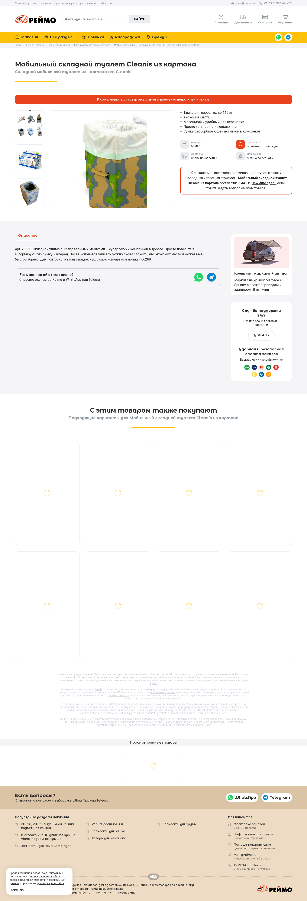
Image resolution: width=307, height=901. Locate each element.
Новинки (93, 37)
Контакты (104, 892)
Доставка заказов (249, 825)
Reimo (35, 19)
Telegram (288, 37)
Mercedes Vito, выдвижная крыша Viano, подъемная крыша (48, 837)
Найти (139, 19)
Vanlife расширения (107, 824)
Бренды (157, 37)
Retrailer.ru (153, 877)
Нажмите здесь (264, 183)
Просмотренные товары (153, 742)
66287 (98, 689)
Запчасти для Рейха (108, 831)
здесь (153, 683)
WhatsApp (278, 37)
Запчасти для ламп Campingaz (46, 846)
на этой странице (118, 695)
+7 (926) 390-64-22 (278, 3)
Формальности (79, 892)
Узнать (261, 335)
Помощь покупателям (254, 846)
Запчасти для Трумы (180, 824)
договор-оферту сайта (50, 883)
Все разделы (60, 37)
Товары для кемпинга (109, 838)
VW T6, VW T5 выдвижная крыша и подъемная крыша (49, 826)
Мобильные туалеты (162, 692)
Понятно (17, 889)
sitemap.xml (126, 892)
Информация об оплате (253, 835)
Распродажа (125, 37)
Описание (28, 235)
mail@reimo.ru (245, 3)
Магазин (26, 37)
